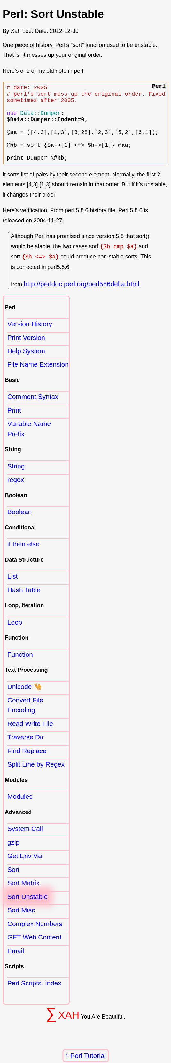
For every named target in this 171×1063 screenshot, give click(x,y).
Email (15, 966)
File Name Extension (38, 379)
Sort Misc (21, 925)
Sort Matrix (23, 898)
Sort (13, 884)
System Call (25, 844)
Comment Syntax (32, 411)
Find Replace (27, 766)
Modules (20, 811)
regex (15, 494)
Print (14, 425)
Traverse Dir (25, 752)
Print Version (26, 352)
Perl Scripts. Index (34, 998)
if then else (23, 559)
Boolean (19, 527)
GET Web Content (34, 952)
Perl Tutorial (88, 1055)
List (12, 591)
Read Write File (30, 739)
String (16, 481)
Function (20, 669)
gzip (13, 857)
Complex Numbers (34, 939)
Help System (26, 366)
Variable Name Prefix (29, 444)
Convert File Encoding (25, 720)
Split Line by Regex (36, 779)
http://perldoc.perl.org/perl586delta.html (81, 299)
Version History (29, 339)
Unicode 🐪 (24, 702)
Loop (14, 637)
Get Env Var (25, 871)
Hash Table (24, 605)
